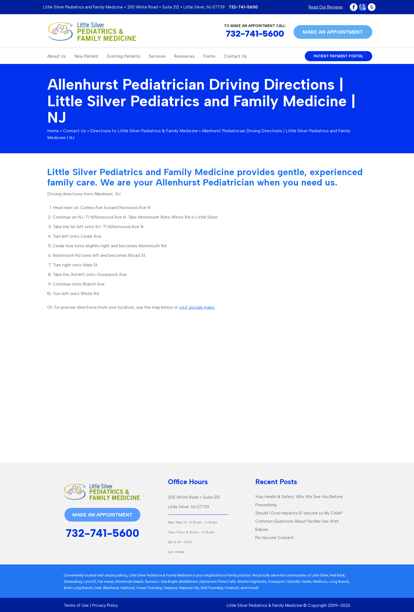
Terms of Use (76, 605)
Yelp (371, 7)
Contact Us (235, 56)
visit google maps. (197, 307)
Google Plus (362, 7)
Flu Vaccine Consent (274, 537)
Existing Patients (123, 56)
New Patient (86, 56)
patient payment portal (338, 56)
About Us (56, 56)
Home (53, 130)
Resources (184, 56)
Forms (209, 56)
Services (157, 56)
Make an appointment (333, 32)
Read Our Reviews (326, 7)
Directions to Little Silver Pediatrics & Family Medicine (144, 130)
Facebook (353, 7)
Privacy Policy (105, 605)
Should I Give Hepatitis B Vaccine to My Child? (299, 513)
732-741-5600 (243, 7)
